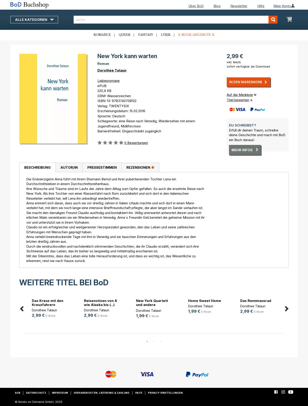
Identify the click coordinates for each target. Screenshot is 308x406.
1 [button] (147, 341)
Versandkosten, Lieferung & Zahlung (102, 392)
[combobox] (176, 20)
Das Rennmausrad (255, 301)
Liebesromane (108, 81)
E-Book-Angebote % (196, 35)
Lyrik (166, 35)
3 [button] (160, 341)
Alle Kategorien (34, 19)
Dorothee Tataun (111, 70)
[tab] (37, 167)
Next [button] (286, 308)
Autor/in (69, 167)
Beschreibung (37, 167)
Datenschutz (36, 392)
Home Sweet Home (204, 301)
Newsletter (238, 6)
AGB (17, 392)
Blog (216, 6)
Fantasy (145, 35)
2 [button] (154, 341)
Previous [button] (21, 308)
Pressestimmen (102, 167)
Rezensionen (140, 167)
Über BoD (196, 6)
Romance (102, 35)
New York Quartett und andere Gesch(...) (152, 305)
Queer (124, 35)
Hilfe (260, 6)
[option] (50, 309)
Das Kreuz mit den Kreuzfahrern (47, 303)
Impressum (60, 392)
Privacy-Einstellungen (165, 392)
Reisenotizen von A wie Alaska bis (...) (100, 303)
